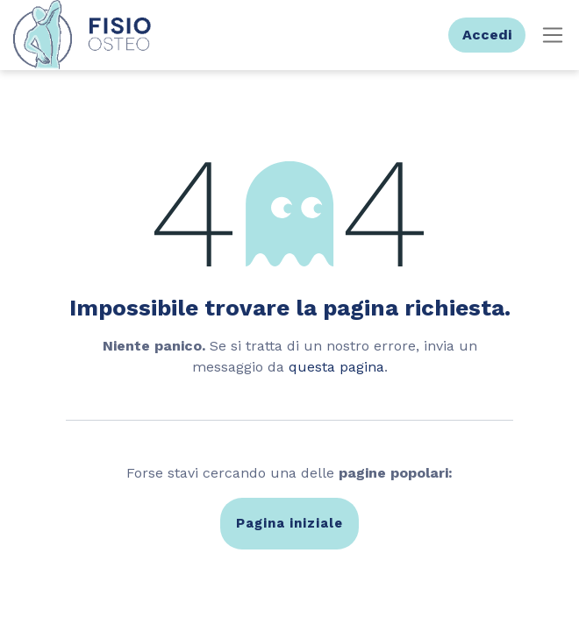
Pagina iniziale (289, 523)
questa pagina (336, 366)
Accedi (486, 34)
